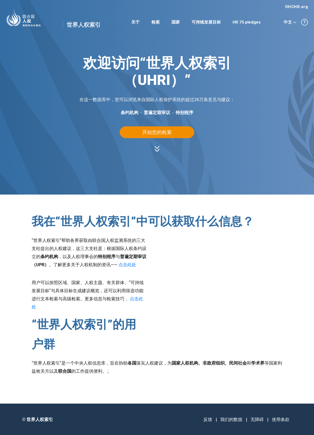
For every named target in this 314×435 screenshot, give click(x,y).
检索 (155, 22)
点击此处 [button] (127, 264)
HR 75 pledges (247, 22)
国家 (175, 22)
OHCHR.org (296, 6)
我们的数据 (231, 419)
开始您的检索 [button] (157, 132)
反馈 (207, 419)
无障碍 (257, 419)
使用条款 (280, 419)
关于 (135, 22)
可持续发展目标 (206, 22)
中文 (290, 22)
